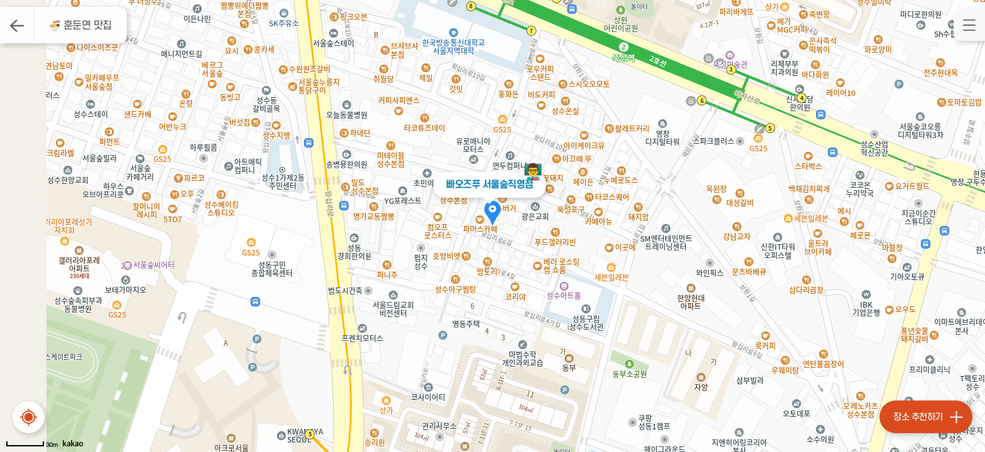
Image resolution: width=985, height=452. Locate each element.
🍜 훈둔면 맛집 (80, 25)
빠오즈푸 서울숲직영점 (489, 184)
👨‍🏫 (533, 172)
